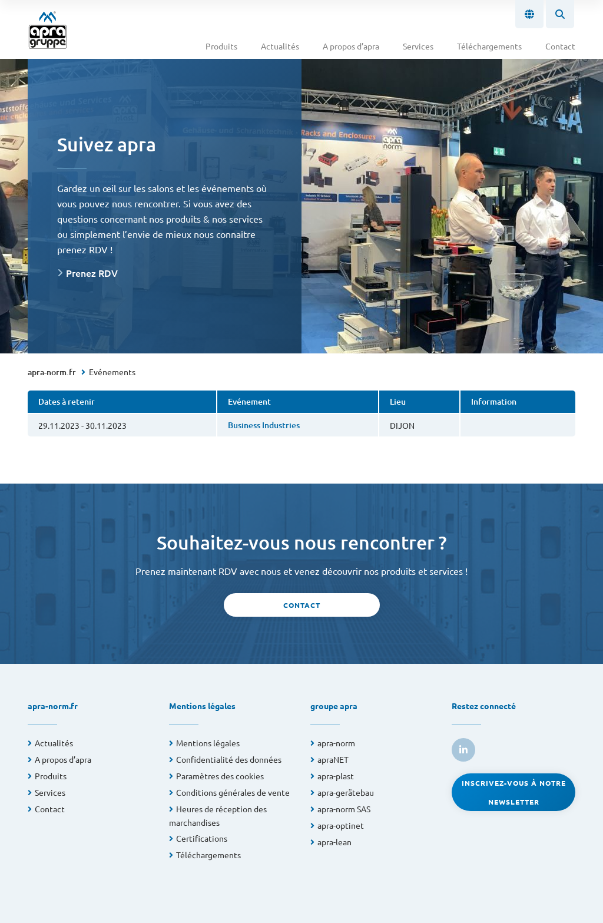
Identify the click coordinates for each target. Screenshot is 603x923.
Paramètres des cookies (220, 775)
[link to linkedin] (463, 750)
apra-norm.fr (52, 372)
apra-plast (335, 775)
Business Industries (264, 425)
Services (418, 46)
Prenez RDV (92, 272)
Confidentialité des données (228, 759)
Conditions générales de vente (233, 792)
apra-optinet (340, 825)
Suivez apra (106, 144)
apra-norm (336, 742)
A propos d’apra (351, 46)
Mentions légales (208, 742)
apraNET (333, 759)
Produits (221, 46)
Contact (560, 46)
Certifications (201, 838)
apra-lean (334, 841)
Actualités (280, 46)
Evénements (112, 371)
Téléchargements (489, 46)
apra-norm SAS (343, 808)
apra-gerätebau (345, 792)
